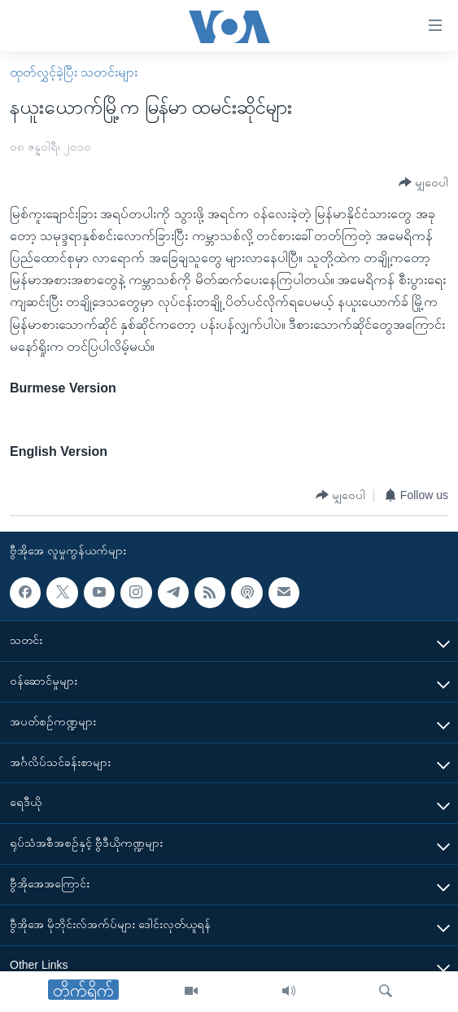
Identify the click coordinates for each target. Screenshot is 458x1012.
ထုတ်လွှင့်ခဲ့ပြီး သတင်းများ (73, 72)
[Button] (423, 183)
